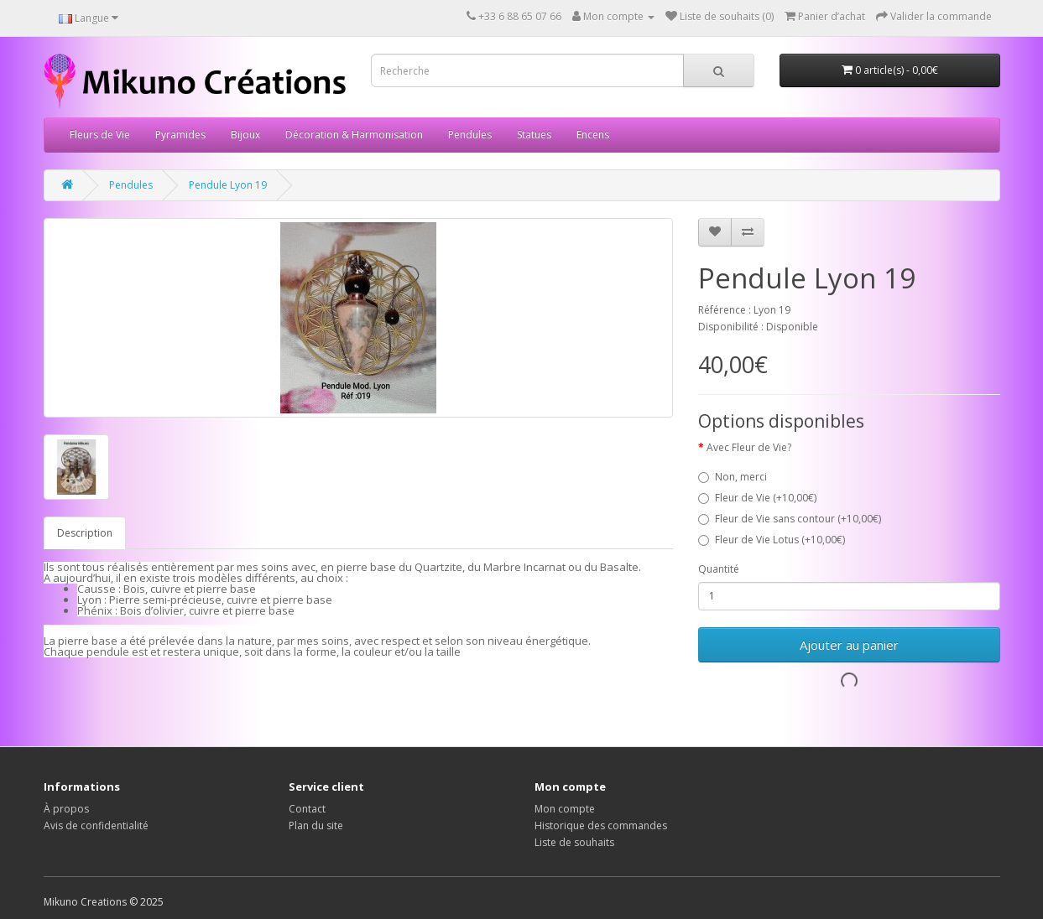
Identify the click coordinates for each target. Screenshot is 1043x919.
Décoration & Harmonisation (354, 134)
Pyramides (180, 134)
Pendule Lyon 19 (228, 185)
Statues (534, 134)
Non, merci (732, 477)
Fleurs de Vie (100, 134)
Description (84, 533)
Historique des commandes (601, 825)
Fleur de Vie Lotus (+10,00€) (771, 539)
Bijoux (245, 134)
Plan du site (316, 825)
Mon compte (565, 809)
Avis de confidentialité (96, 825)
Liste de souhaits (574, 842)
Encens (592, 134)
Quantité (718, 569)
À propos (66, 809)
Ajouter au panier (849, 644)
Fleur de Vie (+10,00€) (757, 498)
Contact (307, 809)
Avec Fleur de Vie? (749, 447)
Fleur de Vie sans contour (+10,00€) (789, 518)
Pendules (470, 134)
